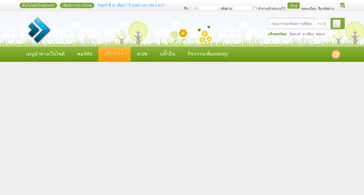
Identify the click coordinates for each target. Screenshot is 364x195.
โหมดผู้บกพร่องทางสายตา (337, 5)
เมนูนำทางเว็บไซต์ (45, 54)
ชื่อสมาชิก (189, 9)
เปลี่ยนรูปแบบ (342, 5)
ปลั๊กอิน (167, 54)
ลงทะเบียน (308, 9)
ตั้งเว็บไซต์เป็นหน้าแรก (38, 5)
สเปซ (142, 54)
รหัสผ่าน (226, 9)
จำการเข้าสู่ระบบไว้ (269, 9)
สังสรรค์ (294, 34)
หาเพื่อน (308, 34)
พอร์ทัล (84, 54)
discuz (320, 34)
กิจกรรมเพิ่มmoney (208, 54)
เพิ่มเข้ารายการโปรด (77, 5)
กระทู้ (321, 23)
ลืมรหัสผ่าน (326, 9)
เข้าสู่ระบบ (293, 6)
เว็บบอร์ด (114, 54)
